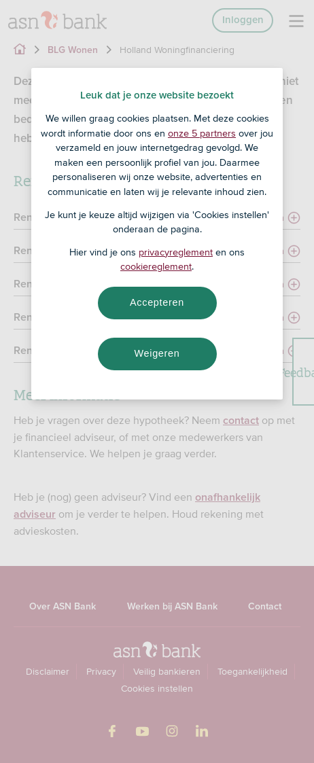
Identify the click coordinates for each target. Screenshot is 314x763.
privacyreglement (176, 252)
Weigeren (156, 353)
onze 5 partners (202, 133)
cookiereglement (156, 266)
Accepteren (157, 302)
